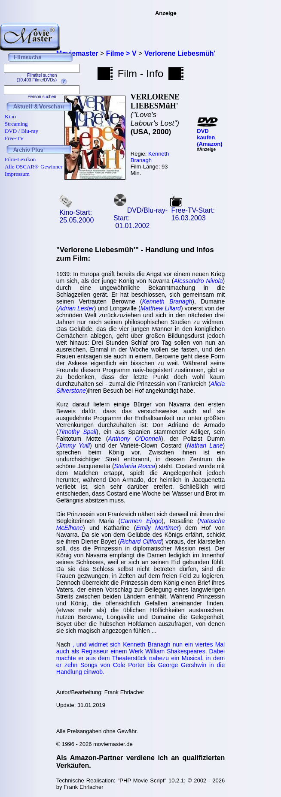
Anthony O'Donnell (134, 438)
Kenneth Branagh (150, 156)
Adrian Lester (76, 308)
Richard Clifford (141, 541)
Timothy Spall (77, 431)
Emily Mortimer (157, 527)
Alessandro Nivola (198, 280)
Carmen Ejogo (141, 520)
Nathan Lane (205, 445)
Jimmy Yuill (74, 445)
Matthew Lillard (160, 308)
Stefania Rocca (134, 466)
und (82, 644)
